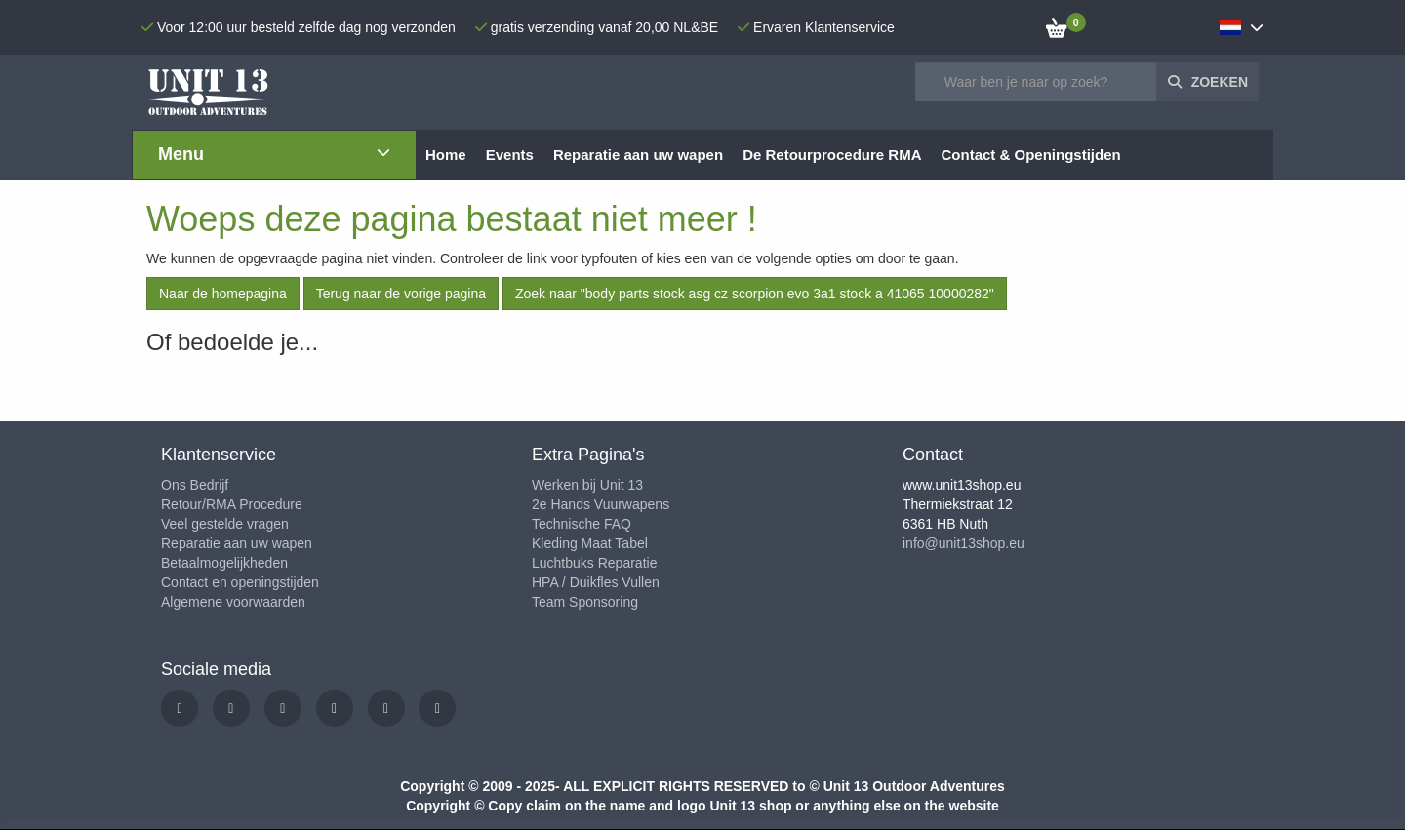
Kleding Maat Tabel (590, 543)
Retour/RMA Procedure (231, 504)
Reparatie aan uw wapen (236, 543)
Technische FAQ (581, 524)
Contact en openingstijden (240, 582)
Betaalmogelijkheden (224, 563)
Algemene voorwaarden (233, 602)
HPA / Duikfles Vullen (596, 582)
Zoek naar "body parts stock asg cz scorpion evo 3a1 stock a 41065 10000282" (754, 293)
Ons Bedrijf (194, 485)
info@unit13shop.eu (963, 543)
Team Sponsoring (585, 602)
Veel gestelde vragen (225, 524)
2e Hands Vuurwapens (600, 504)
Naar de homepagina (223, 293)
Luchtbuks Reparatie (594, 563)
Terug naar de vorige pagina (401, 293)
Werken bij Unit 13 (587, 485)
